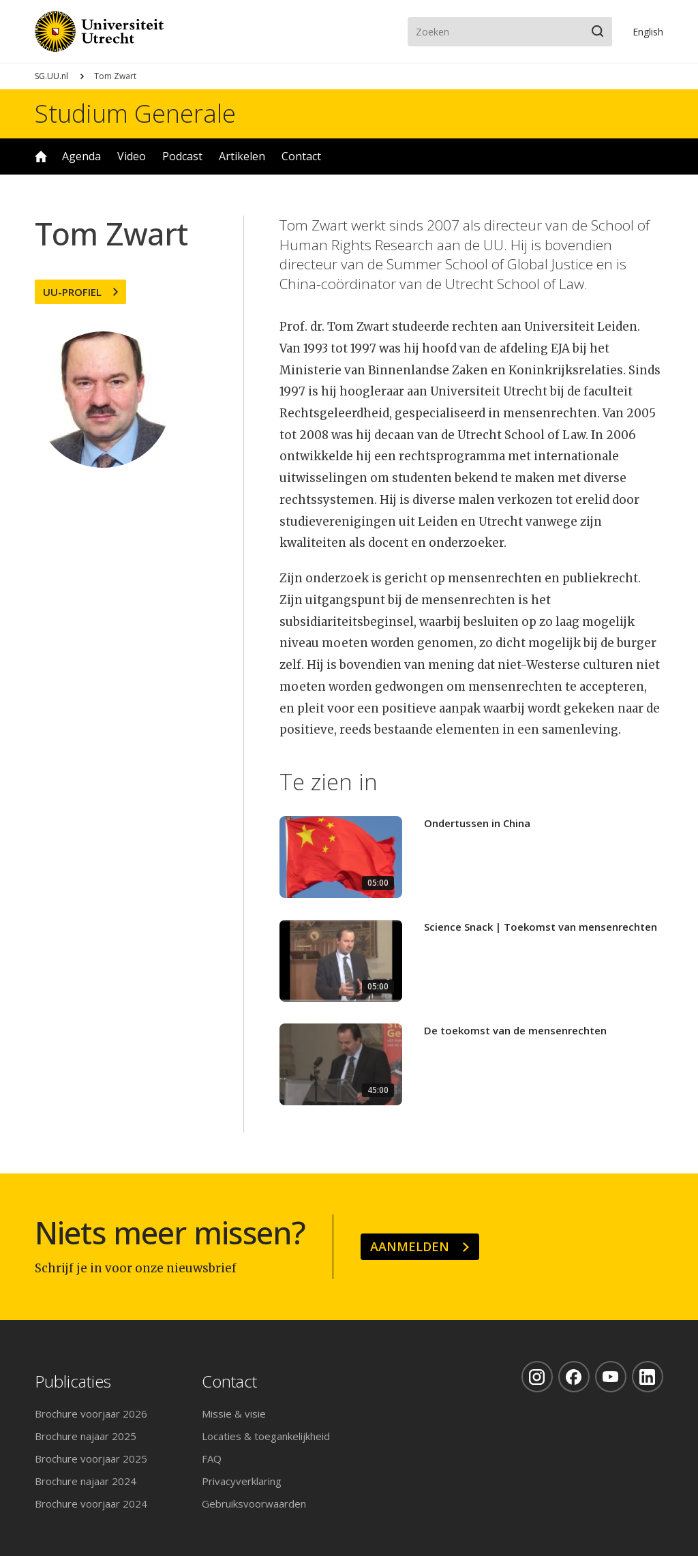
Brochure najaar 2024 (85, 1481)
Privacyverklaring (242, 1481)
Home (41, 156)
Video (131, 156)
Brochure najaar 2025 (85, 1436)
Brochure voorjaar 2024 (91, 1503)
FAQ (212, 1458)
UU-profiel (72, 292)
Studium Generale (135, 114)
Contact (301, 156)
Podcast (182, 156)
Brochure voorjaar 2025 (91, 1458)
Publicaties (73, 1382)
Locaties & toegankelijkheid (266, 1436)
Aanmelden (409, 1246)
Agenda (81, 156)
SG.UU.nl (51, 76)
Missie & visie (234, 1413)
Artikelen (242, 156)
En (648, 31)
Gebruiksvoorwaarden (254, 1503)
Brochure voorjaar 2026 (91, 1413)
